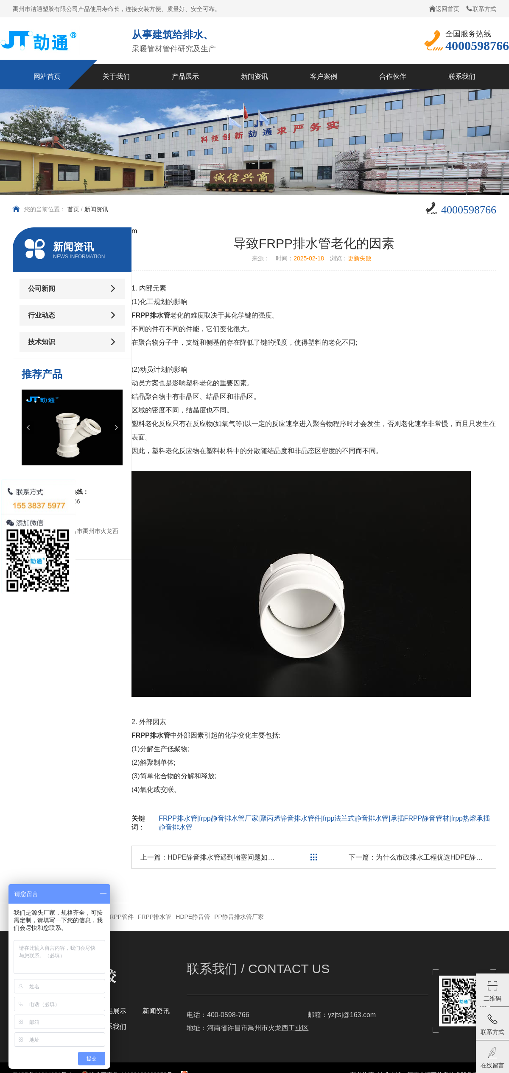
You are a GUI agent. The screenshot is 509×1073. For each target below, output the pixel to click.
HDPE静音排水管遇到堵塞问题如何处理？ (231, 857)
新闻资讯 (96, 209)
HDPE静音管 (193, 916)
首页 (73, 209)
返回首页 (444, 8)
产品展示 (112, 1011)
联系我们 (112, 1026)
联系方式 (481, 8)
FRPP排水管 (154, 916)
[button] (28, 427)
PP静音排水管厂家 (239, 916)
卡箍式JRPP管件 (111, 916)
